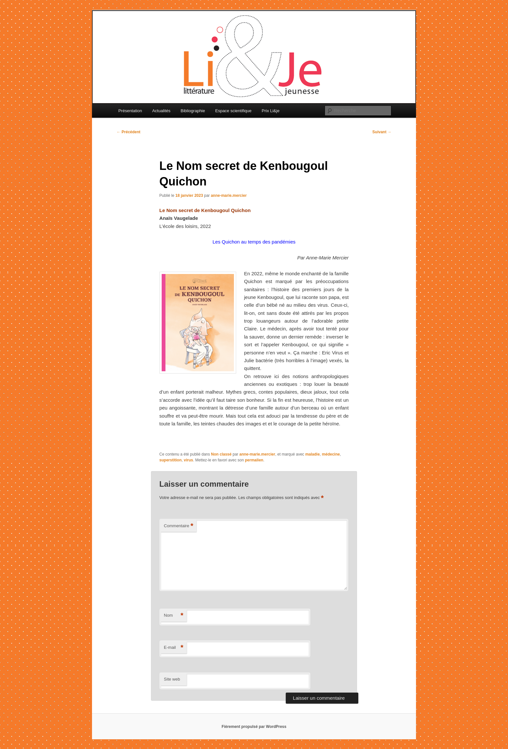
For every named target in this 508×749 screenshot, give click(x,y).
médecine (331, 454)
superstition (170, 460)
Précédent (128, 132)
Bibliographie (193, 110)
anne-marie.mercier (229, 195)
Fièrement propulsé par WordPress (254, 726)
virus (188, 460)
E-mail (173, 647)
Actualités (161, 110)
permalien (254, 460)
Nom (173, 615)
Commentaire (178, 526)
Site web (172, 679)
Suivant (381, 132)
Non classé (221, 454)
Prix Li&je (271, 110)
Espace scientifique (233, 110)
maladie (312, 454)
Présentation (130, 110)
